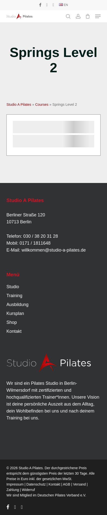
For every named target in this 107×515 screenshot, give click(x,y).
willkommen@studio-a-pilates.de (54, 250)
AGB (66, 484)
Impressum (15, 484)
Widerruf (28, 490)
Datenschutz (36, 484)
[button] (98, 16)
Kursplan (15, 313)
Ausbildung (17, 304)
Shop (11, 322)
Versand (79, 484)
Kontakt (14, 331)
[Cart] (88, 16)
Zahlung (12, 490)
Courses (42, 104)
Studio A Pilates (18, 104)
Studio (12, 286)
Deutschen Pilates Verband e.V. (61, 495)
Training (14, 295)
